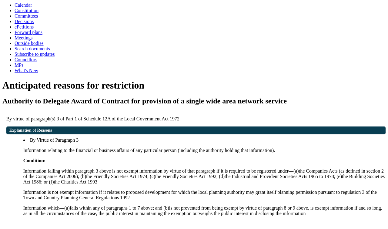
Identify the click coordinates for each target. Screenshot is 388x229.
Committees (26, 16)
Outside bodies (29, 43)
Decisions (24, 21)
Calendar (23, 5)
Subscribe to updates (35, 54)
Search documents (32, 48)
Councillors (26, 59)
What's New (26, 70)
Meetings (24, 37)
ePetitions (24, 26)
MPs (19, 65)
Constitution (26, 10)
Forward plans (28, 32)
